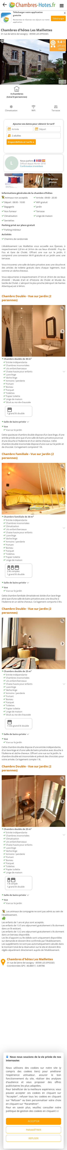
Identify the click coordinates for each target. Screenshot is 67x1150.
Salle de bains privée (15, 421)
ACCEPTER (33, 1121)
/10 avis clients (57, 44)
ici (57, 1111)
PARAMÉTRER (33, 1129)
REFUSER (33, 1138)
